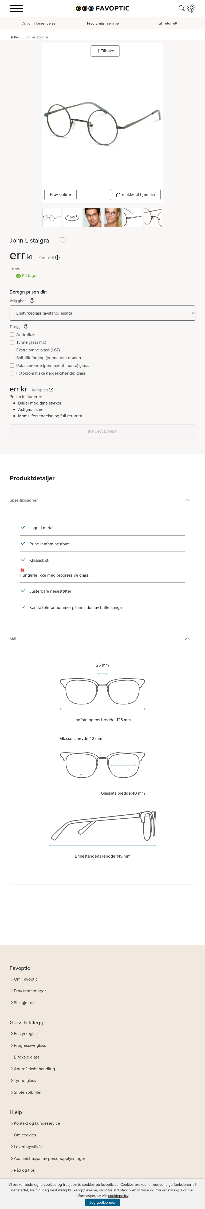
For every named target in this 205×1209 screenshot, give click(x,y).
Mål (13, 639)
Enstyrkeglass (26, 1033)
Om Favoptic (26, 979)
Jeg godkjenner (102, 1202)
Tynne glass (25, 1080)
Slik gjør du (24, 1003)
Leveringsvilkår (28, 1147)
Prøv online (60, 194)
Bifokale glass (27, 1057)
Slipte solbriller (28, 1092)
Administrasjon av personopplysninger (49, 1158)
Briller (14, 37)
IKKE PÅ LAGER (102, 431)
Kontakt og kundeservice (37, 1123)
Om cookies (25, 1135)
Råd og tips (24, 1170)
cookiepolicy (118, 1196)
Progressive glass (30, 1045)
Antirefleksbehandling (34, 1069)
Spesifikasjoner (24, 500)
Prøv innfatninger (30, 991)
